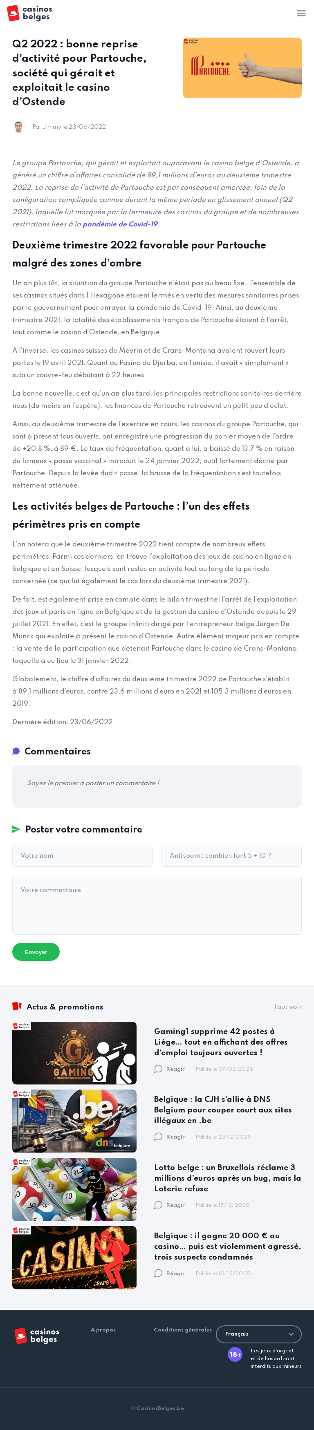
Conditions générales (183, 1330)
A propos (103, 1330)
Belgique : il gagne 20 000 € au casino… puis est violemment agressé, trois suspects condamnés (227, 1246)
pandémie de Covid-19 (120, 224)
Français (259, 1334)
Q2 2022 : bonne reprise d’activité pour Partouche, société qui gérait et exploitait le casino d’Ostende (79, 73)
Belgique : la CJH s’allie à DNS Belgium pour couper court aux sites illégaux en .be (223, 1110)
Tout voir (287, 1007)
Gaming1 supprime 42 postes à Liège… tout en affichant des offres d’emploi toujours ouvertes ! (221, 1042)
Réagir (169, 1069)
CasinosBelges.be (160, 1408)
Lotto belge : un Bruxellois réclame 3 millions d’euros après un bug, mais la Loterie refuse (227, 1178)
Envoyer (36, 952)
